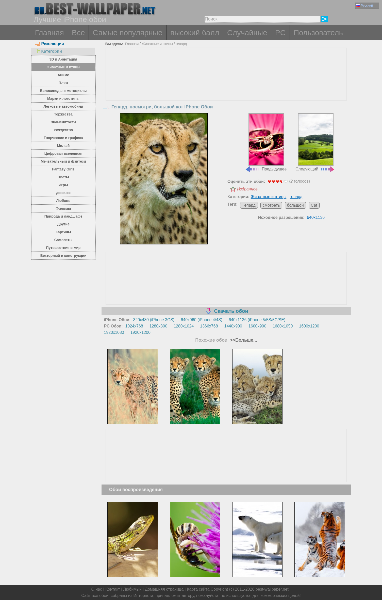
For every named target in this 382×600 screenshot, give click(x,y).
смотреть (271, 205)
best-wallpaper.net (272, 589)
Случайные (247, 32)
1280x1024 (184, 326)
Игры (63, 185)
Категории (48, 51)
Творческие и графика (63, 138)
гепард (181, 44)
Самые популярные (127, 32)
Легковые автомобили (63, 106)
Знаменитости (63, 122)
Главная (49, 32)
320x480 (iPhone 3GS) (154, 320)
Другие (63, 224)
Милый (63, 146)
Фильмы (63, 208)
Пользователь (318, 32)
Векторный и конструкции (63, 256)
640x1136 (316, 217)
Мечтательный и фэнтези (63, 161)
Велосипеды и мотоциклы (63, 91)
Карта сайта (198, 589)
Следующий (315, 142)
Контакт (112, 589)
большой (295, 205)
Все (78, 32)
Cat (314, 205)
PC (280, 32)
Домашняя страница (164, 589)
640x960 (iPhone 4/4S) (201, 320)
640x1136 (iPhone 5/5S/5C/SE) (257, 320)
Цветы (63, 177)
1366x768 (209, 326)
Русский (364, 5)
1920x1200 (140, 332)
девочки (63, 193)
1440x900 (233, 326)
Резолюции (49, 44)
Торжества (63, 114)
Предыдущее (266, 142)
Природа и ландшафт (63, 216)
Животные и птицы (63, 67)
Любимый (132, 589)
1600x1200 (309, 326)
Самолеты (63, 240)
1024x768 (134, 326)
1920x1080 (114, 332)
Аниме (63, 75)
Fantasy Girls (63, 169)
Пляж (63, 83)
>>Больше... (243, 340)
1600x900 (257, 326)
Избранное (247, 189)
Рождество (63, 130)
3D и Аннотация (63, 59)
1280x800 (158, 326)
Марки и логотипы (63, 98)
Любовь (63, 201)
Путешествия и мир (63, 248)
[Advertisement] (226, 85)
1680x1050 (283, 326)
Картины (63, 232)
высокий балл (194, 32)
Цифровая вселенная (63, 153)
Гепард (249, 205)
